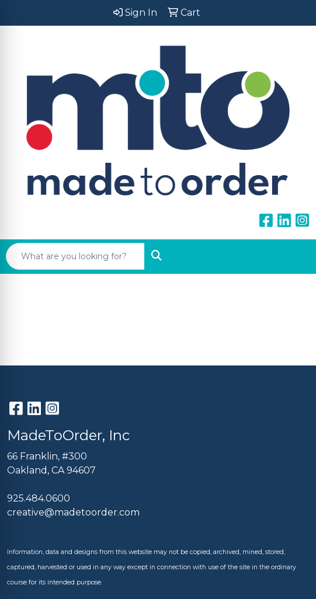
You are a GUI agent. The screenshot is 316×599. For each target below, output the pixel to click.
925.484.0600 (38, 498)
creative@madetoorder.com (73, 512)
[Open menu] (292, 256)
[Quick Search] (75, 256)
